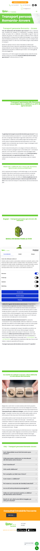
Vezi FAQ (10, 515)
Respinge (20, 299)
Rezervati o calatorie (20, 2)
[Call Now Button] (37, 548)
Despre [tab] (33, 254)
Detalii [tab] (20, 254)
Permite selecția (20, 295)
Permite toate (20, 291)
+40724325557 (31, 337)
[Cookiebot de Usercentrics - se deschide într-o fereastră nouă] (32, 250)
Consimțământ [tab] (7, 254)
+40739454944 (6, 339)
